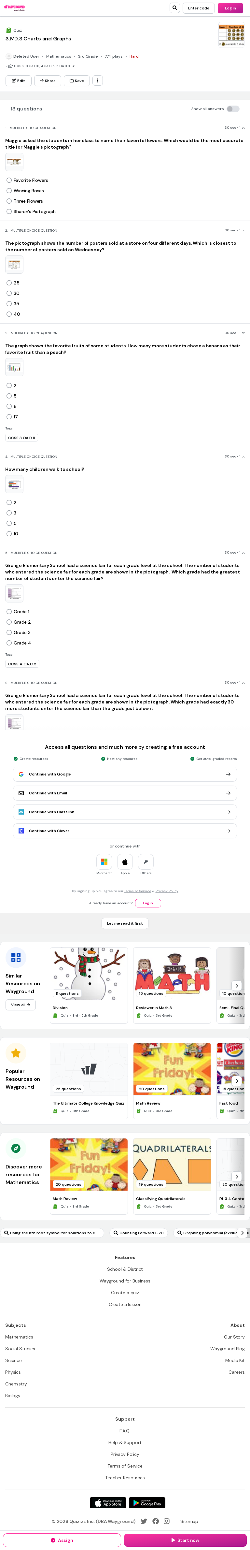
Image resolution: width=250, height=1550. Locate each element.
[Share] (47, 80)
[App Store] (108, 1502)
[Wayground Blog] (227, 1349)
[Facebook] (155, 1521)
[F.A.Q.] (125, 1431)
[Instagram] (167, 1521)
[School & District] (125, 1269)
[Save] (77, 80)
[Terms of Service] (125, 1466)
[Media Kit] (235, 1360)
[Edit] (19, 80)
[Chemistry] (16, 1384)
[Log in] (230, 8)
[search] (175, 8)
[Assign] (62, 1540)
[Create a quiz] (125, 1293)
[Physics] (13, 1372)
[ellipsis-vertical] (97, 80)
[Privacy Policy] (125, 1454)
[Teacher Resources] (125, 1478)
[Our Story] (234, 1337)
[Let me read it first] (125, 923)
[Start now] (185, 1540)
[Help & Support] (124, 1442)
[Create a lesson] (125, 1304)
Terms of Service (137, 891)
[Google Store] (147, 1502)
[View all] (21, 1004)
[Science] (13, 1360)
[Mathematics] (19, 1337)
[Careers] (237, 1372)
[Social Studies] (20, 1349)
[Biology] (13, 1395)
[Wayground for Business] (125, 1281)
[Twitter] (144, 1521)
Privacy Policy (167, 891)
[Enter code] (199, 8)
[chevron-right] (236, 985)
